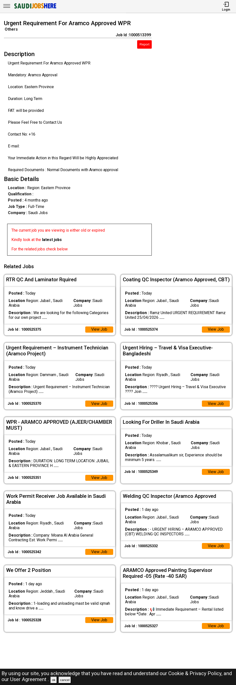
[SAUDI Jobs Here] (35, 8)
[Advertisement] (197, 139)
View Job (99, 328)
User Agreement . (29, 679)
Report (145, 44)
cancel (65, 680)
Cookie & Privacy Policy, (196, 673)
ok (53, 680)
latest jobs (52, 239)
